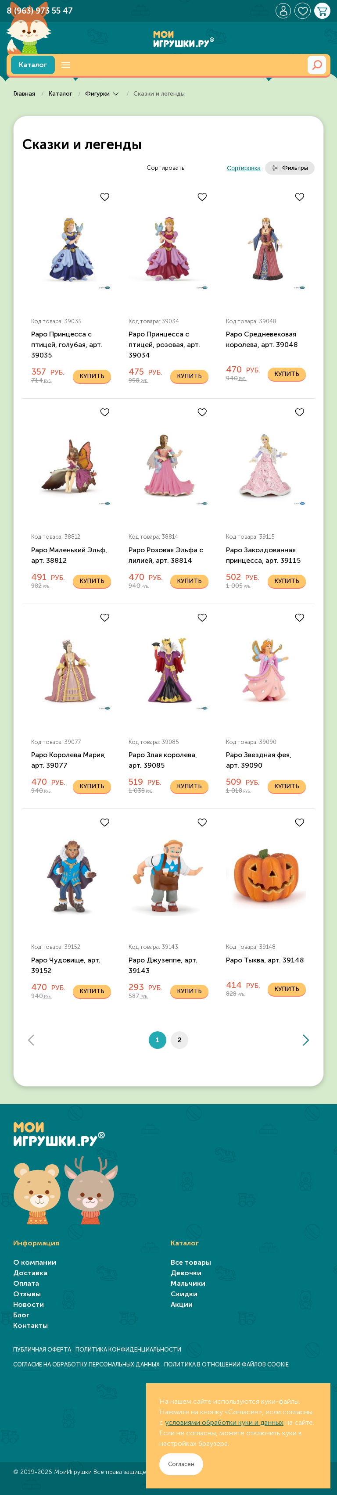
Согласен (181, 1464)
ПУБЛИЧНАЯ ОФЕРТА (42, 1349)
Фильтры (290, 168)
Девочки (186, 1273)
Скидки (184, 1294)
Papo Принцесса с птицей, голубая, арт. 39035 (66, 344)
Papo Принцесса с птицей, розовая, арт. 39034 (164, 344)
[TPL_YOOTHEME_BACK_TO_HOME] (168, 34)
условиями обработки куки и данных (224, 1422)
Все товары (191, 1262)
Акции (182, 1304)
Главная (25, 93)
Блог (21, 1315)
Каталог (33, 65)
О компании (34, 1262)
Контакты (30, 1325)
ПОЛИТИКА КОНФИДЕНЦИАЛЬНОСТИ (128, 1349)
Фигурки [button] (103, 93)
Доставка (30, 1273)
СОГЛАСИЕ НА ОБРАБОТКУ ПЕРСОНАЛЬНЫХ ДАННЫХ (86, 1364)
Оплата (26, 1283)
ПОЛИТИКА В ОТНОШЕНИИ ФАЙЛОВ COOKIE (226, 1364)
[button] (65, 65)
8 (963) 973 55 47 (40, 11)
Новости (28, 1304)
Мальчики (188, 1283)
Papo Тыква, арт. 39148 (265, 960)
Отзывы (27, 1294)
